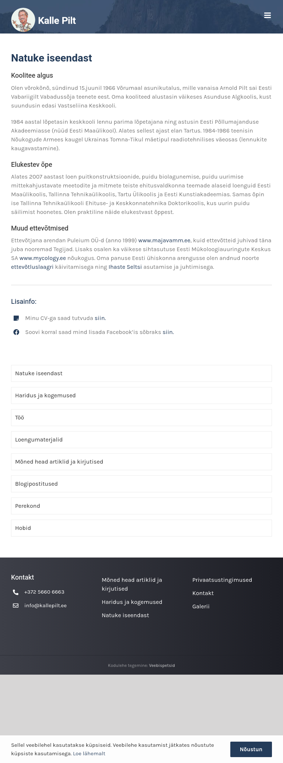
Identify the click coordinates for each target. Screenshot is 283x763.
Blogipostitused (36, 483)
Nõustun (251, 749)
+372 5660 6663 (44, 591)
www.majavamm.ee (164, 240)
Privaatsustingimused (222, 579)
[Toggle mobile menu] (268, 15)
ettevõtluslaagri (33, 266)
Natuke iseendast (38, 373)
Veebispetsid (162, 665)
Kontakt (203, 593)
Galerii (201, 606)
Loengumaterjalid (39, 439)
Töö (19, 417)
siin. (100, 317)
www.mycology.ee (43, 257)
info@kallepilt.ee (45, 605)
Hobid (23, 527)
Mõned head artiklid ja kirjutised (59, 461)
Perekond (27, 505)
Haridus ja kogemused (45, 395)
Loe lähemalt (89, 753)
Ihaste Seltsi (125, 266)
